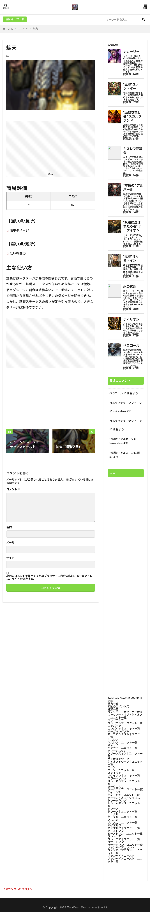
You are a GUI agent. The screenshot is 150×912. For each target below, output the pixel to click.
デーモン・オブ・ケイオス (124, 797)
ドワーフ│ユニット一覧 (122, 811)
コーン (112, 767)
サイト (10, 557)
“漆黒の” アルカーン (121, 439)
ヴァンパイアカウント (121, 847)
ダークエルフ (116, 786)
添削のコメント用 (118, 706)
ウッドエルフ (116, 720)
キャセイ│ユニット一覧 (122, 747)
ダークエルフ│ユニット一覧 (125, 789)
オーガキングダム (118, 731)
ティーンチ (114, 792)
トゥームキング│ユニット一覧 (125, 804)
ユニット (23, 28)
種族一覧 (113, 709)
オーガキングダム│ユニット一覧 (125, 735)
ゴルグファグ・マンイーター (125, 405)
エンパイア (114, 725)
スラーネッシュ (117, 778)
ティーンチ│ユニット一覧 (124, 794)
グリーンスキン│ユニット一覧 (125, 755)
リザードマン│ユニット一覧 (125, 844)
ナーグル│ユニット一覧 (122, 817)
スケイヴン (114, 772)
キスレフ (113, 739)
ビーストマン (116, 831)
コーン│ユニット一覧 (121, 770)
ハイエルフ (114, 825)
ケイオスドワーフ (118, 759)
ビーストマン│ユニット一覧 (125, 833)
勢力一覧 (113, 703)
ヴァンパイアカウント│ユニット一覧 (125, 851)
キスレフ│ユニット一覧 (122, 742)
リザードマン (116, 841)
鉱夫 (35, 28)
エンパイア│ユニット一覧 (124, 728)
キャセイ (113, 745)
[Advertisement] (50, 146)
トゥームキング (117, 800)
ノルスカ (113, 819)
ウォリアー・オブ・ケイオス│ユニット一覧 (125, 716)
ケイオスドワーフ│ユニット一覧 (125, 763)
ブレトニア (114, 836)
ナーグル (113, 814)
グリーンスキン (117, 750)
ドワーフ (113, 808)
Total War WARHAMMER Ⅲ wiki (125, 699)
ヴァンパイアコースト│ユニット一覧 (125, 860)
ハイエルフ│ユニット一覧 (124, 828)
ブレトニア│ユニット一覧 (124, 839)
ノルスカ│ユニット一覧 (122, 822)
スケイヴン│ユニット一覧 (124, 775)
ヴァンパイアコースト (121, 855)
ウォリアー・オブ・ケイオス (125, 712)
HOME (9, 28)
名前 (9, 527)
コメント (13, 489)
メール (10, 542)
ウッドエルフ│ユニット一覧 (125, 723)
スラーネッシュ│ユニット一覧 (125, 782)
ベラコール (116, 393)
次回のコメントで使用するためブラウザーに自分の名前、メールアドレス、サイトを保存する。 (49, 577)
